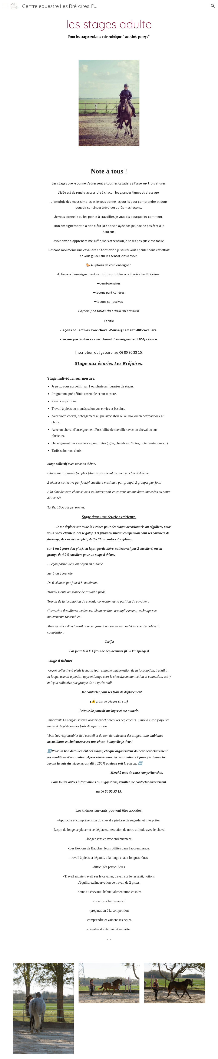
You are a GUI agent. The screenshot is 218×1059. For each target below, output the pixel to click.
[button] (5, 6)
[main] (109, 29)
